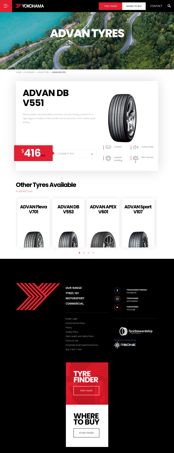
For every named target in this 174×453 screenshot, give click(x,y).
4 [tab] (93, 253)
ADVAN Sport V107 (137, 209)
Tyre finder (110, 6)
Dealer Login (71, 318)
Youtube (142, 308)
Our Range (29, 72)
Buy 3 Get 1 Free (74, 349)
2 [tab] (84, 253)
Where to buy (134, 6)
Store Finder (86, 432)
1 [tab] (80, 253)
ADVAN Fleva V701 (33, 209)
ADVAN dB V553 (68, 209)
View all (87, 46)
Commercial (75, 303)
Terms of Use (72, 340)
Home (18, 72)
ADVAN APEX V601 (103, 209)
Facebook (142, 291)
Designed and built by (125, 344)
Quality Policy (72, 331)
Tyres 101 (72, 293)
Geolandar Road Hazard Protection (82, 345)
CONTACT (156, 6)
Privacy (69, 327)
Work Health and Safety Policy (80, 336)
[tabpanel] (33, 222)
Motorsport (75, 298)
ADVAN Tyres (43, 72)
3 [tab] (89, 253)
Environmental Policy (75, 323)
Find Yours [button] (86, 390)
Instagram (142, 299)
